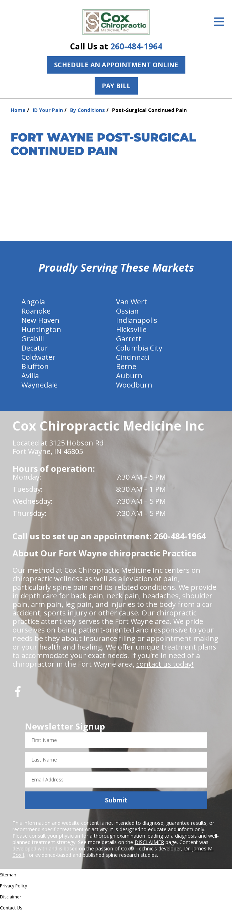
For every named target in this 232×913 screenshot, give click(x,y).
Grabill (32, 338)
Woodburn (134, 385)
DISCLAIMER (149, 842)
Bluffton (35, 366)
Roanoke (36, 311)
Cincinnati (132, 357)
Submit (116, 800)
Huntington (41, 329)
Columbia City (139, 348)
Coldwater (38, 357)
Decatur (34, 348)
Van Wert (131, 301)
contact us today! (165, 664)
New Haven (40, 320)
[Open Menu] (219, 21)
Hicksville (131, 329)
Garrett (128, 338)
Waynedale (39, 385)
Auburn (129, 375)
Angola (33, 301)
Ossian (127, 311)
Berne (126, 366)
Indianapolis (136, 320)
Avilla (30, 375)
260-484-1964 (136, 46)
